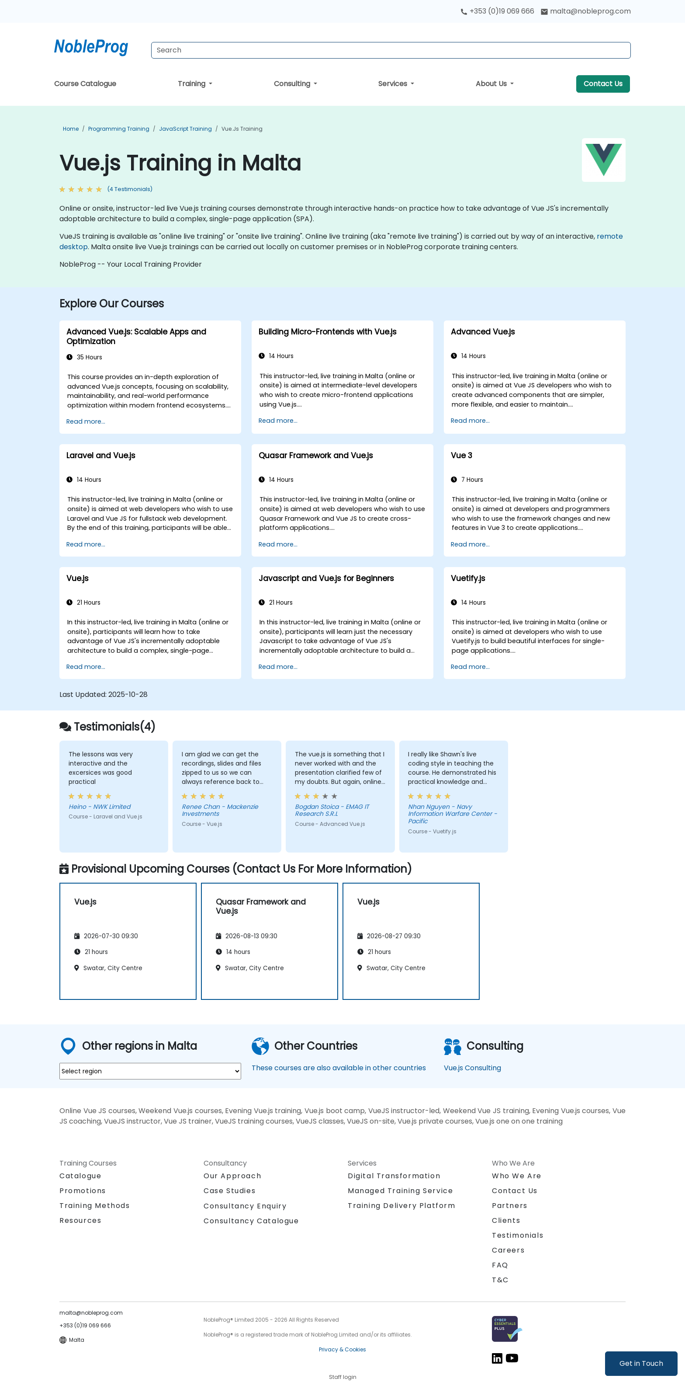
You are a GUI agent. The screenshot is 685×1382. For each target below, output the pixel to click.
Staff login (342, 1377)
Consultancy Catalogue (251, 1221)
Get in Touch (641, 1363)
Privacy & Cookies (342, 1349)
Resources (80, 1220)
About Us (492, 84)
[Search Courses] (391, 50)
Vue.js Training (242, 128)
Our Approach (232, 1176)
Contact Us (603, 84)
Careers (508, 1250)
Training (192, 84)
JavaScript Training (185, 128)
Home (71, 128)
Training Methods (94, 1206)
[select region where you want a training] (150, 1071)
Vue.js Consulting (472, 1068)
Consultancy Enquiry (245, 1206)
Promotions (82, 1191)
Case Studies (230, 1191)
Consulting (293, 84)
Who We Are (517, 1176)
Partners (510, 1206)
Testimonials (517, 1235)
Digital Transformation (394, 1176)
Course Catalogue (85, 84)
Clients (506, 1220)
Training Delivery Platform (402, 1206)
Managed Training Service (400, 1191)
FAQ (500, 1265)
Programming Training (118, 128)
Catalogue (80, 1176)
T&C (500, 1280)
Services (393, 84)
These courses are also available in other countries (339, 1068)
